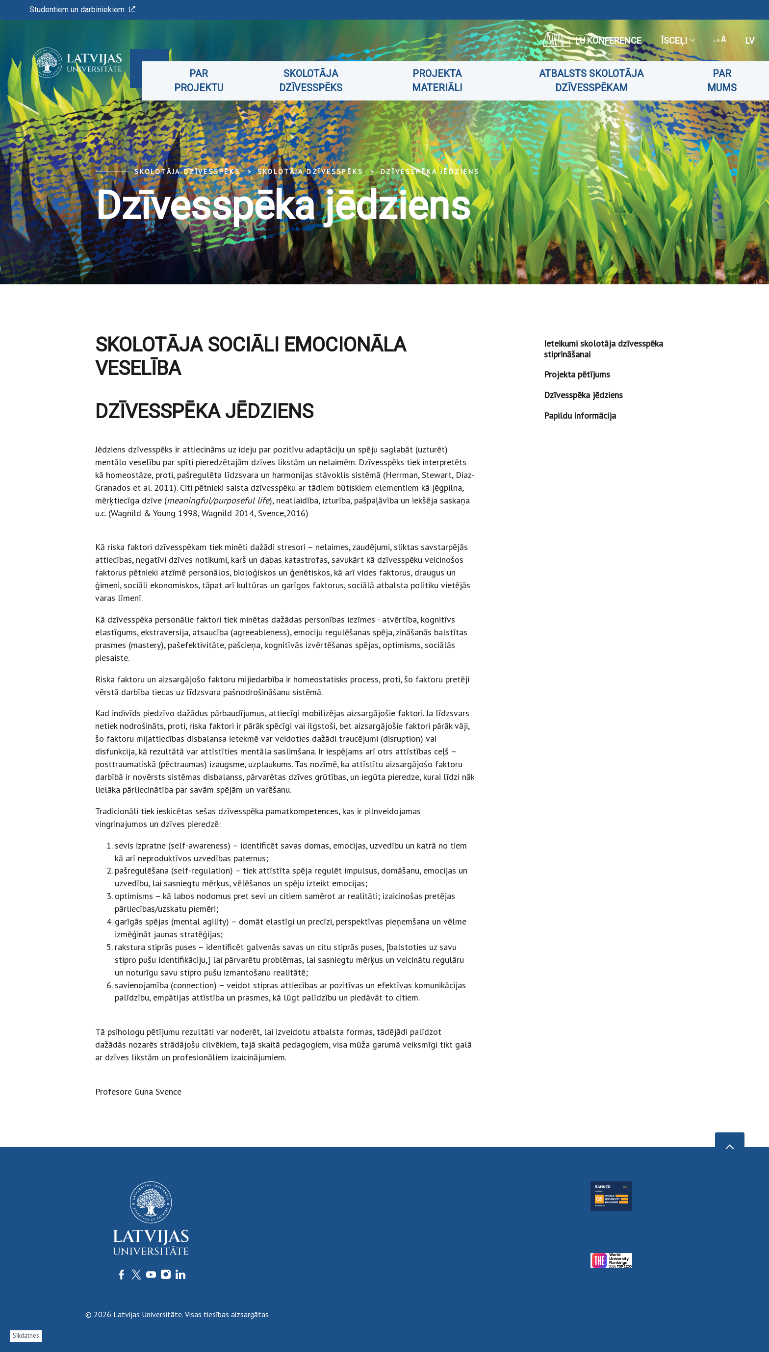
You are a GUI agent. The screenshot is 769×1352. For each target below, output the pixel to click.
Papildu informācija (580, 415)
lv (749, 40)
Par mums (723, 81)
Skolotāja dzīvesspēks (324, 81)
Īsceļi (677, 40)
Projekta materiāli (446, 81)
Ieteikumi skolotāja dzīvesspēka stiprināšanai (603, 349)
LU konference (592, 39)
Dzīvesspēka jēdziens (430, 171)
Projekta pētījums (577, 374)
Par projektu (215, 81)
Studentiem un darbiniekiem (82, 9)
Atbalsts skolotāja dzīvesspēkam (596, 81)
